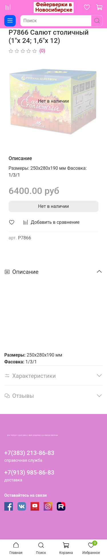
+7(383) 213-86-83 (29, 453)
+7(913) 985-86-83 (29, 472)
